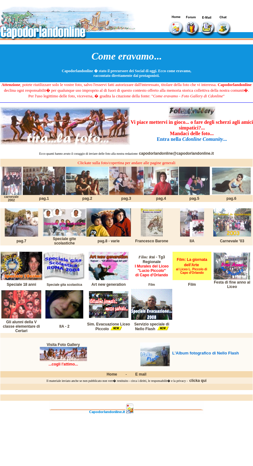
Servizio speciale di (151, 324)
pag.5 (194, 198)
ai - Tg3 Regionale (154, 259)
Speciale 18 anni (21, 284)
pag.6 (231, 198)
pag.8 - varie (108, 241)
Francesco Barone (151, 241)
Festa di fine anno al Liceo (232, 284)
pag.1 (44, 198)
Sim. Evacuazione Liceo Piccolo (108, 326)
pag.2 (87, 198)
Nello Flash (145, 329)
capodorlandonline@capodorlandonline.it (176, 153)
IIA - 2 (64, 326)
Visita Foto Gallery (63, 344)
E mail (140, 374)
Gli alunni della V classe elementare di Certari (21, 326)
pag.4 (161, 198)
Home (112, 374)
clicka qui (198, 380)
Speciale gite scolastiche (64, 241)
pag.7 (21, 241)
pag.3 (126, 198)
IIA (192, 241)
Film (192, 284)
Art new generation (108, 284)
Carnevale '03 (232, 241)
